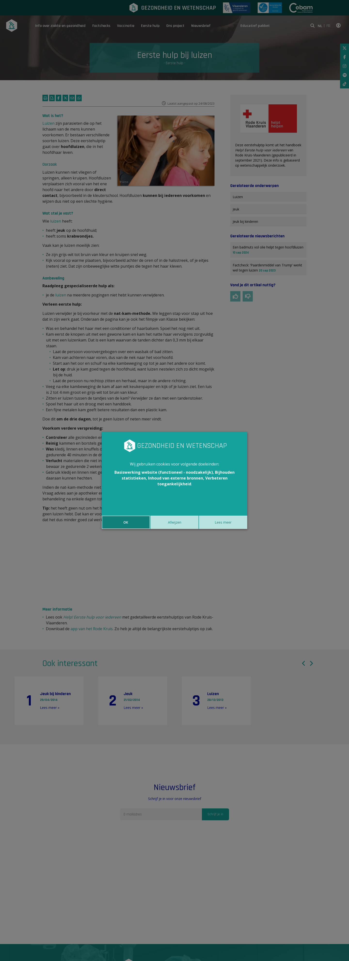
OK (125, 522)
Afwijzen (174, 522)
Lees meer (223, 522)
